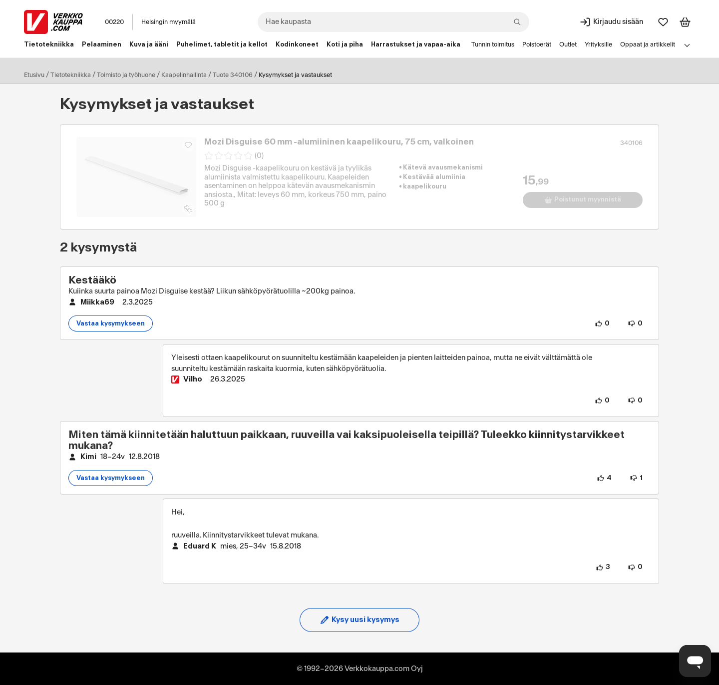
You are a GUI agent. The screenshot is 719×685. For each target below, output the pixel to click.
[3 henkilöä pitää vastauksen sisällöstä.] (603, 568)
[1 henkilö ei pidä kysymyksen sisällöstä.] (636, 478)
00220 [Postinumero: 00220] (114, 22)
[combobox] (393, 22)
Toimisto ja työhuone (126, 75)
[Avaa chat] (695, 661)
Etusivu (34, 75)
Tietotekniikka (70, 75)
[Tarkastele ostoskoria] (685, 22)
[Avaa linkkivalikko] (687, 45)
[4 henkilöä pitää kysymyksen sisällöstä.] (604, 478)
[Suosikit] (663, 22)
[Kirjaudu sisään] (611, 22)
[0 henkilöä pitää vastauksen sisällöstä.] (602, 400)
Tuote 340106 (233, 75)
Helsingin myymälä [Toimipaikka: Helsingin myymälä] (168, 22)
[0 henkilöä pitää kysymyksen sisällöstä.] (602, 324)
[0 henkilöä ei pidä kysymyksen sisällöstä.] (635, 324)
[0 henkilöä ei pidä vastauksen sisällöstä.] (635, 400)
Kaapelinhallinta (184, 75)
